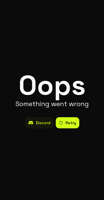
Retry (67, 122)
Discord (39, 123)
